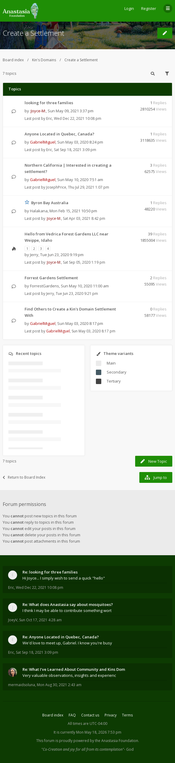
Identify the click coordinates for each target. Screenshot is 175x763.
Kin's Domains (44, 59)
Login (129, 8)
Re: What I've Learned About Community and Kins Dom (73, 669)
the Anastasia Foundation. (117, 740)
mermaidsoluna (21, 684)
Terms (127, 715)
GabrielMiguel (42, 142)
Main (111, 363)
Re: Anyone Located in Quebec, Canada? (60, 637)
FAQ (72, 715)
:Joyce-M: (38, 111)
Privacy (111, 715)
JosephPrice (56, 187)
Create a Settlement (33, 33)
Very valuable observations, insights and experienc (69, 675)
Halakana (39, 210)
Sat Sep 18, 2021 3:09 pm (37, 652)
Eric (49, 118)
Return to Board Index (24, 477)
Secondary (116, 372)
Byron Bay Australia (49, 202)
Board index (13, 59)
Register (148, 8)
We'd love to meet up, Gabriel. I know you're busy (67, 643)
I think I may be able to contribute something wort (66, 610)
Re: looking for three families (50, 572)
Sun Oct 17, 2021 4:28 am (40, 619)
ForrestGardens (44, 286)
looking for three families (49, 102)
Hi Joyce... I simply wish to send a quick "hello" (63, 578)
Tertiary (114, 381)
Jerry (34, 254)
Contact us (90, 715)
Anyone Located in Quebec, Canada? (59, 134)
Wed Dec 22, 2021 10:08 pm (39, 587)
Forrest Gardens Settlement (51, 277)
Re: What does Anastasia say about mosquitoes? (67, 604)
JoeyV (12, 619)
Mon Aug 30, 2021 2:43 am (59, 684)
